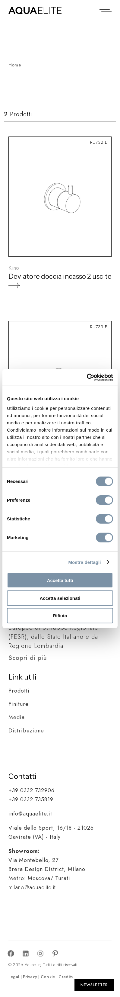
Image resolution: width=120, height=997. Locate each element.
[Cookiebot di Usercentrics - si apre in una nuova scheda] (86, 377)
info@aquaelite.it (30, 814)
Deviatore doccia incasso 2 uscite (60, 276)
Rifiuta (60, 615)
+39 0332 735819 (30, 799)
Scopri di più (27, 658)
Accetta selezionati (59, 597)
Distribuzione (26, 731)
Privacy (30, 977)
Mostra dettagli (84, 561)
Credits (65, 977)
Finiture (18, 704)
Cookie (48, 977)
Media (16, 717)
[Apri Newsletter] (94, 985)
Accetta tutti (60, 580)
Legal (13, 977)
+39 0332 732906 (31, 790)
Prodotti (19, 691)
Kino (13, 268)
